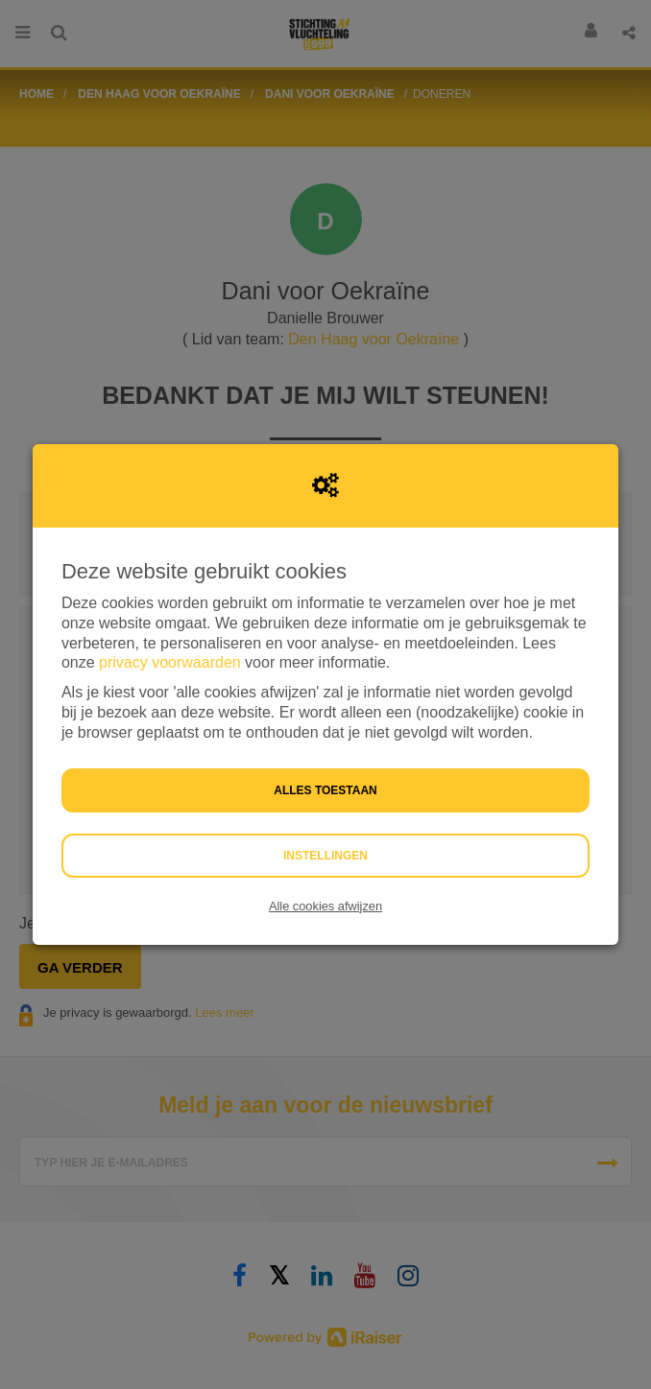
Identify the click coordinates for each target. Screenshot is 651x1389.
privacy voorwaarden (170, 662)
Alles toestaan (325, 790)
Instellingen (325, 855)
